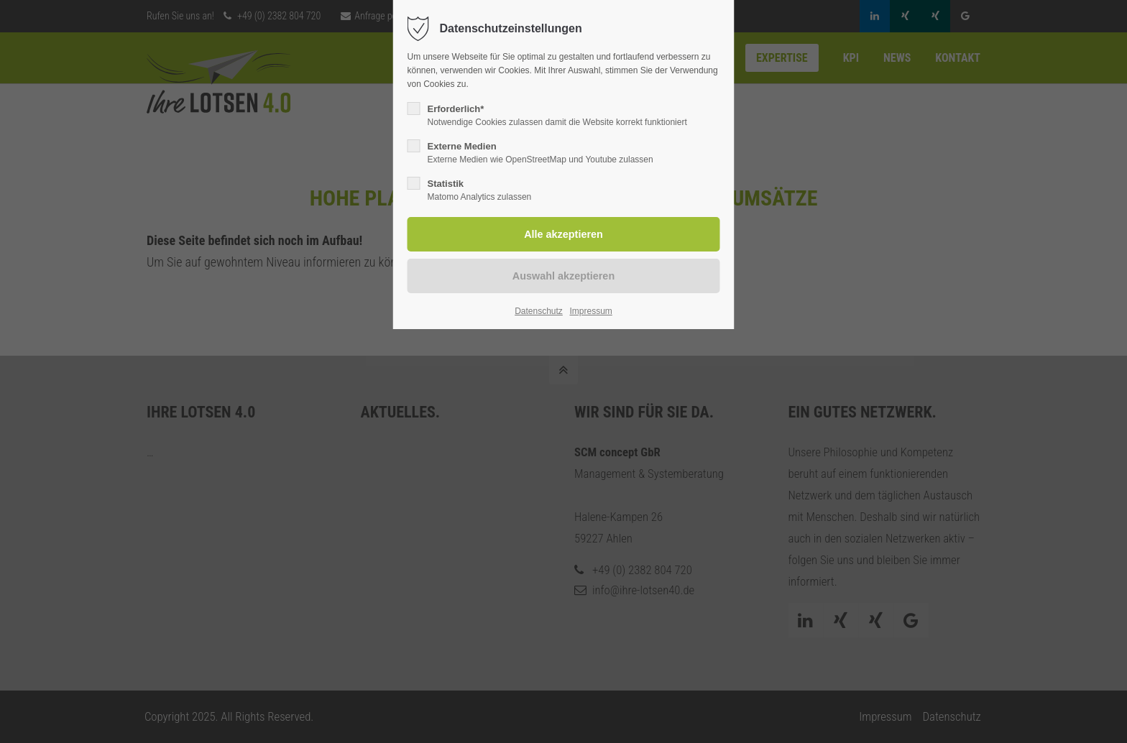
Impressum (590, 311)
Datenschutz (539, 311)
